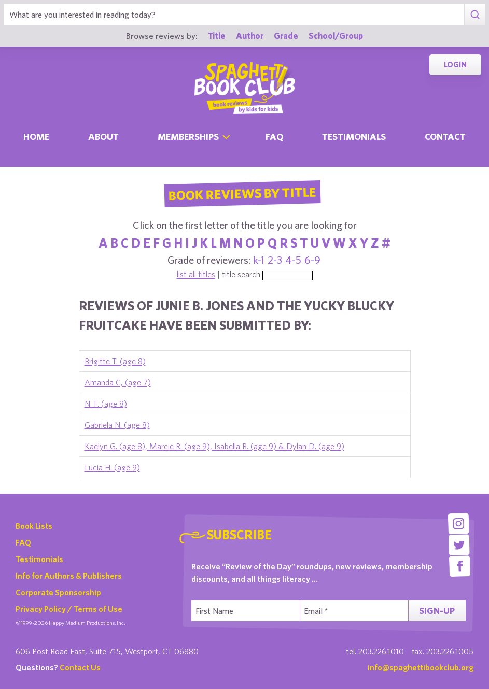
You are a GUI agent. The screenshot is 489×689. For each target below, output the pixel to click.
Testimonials (354, 136)
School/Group (336, 35)
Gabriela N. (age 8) (117, 424)
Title (217, 35)
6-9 (312, 260)
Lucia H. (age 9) (112, 467)
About (103, 136)
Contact (445, 136)
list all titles (196, 274)
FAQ (23, 542)
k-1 (259, 260)
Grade (286, 35)
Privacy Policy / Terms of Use (69, 608)
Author (249, 35)
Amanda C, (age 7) (118, 382)
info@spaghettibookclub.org (420, 667)
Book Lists (34, 525)
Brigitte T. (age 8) (115, 361)
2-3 (275, 260)
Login (455, 64)
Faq (274, 136)
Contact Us (80, 667)
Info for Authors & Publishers (69, 575)
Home (36, 136)
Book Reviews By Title (243, 193)
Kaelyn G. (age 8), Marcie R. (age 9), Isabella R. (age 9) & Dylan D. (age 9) (214, 446)
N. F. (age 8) (106, 403)
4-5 (293, 260)
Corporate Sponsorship (58, 592)
